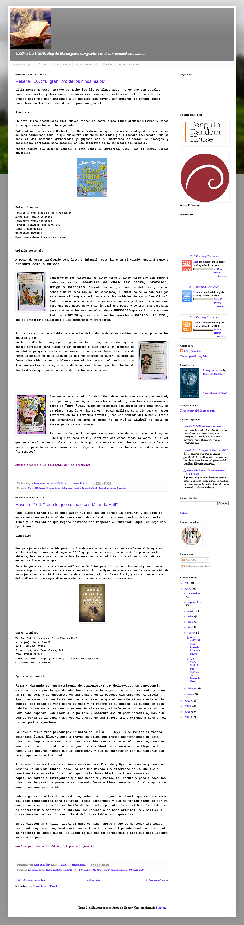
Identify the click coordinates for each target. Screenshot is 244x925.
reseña (87, 870)
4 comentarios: (78, 864)
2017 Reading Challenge (204, 286)
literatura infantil (108, 488)
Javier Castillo (53, 870)
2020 (188, 588)
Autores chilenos (129, 64)
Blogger (160, 907)
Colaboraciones (36, 870)
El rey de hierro (212, 370)
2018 (187, 706)
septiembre (194, 602)
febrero (192, 688)
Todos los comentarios (197, 566)
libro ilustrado (90, 488)
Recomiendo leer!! (87, 64)
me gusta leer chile (72, 870)
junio (190, 621)
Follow (184, 513)
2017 (187, 711)
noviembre (193, 593)
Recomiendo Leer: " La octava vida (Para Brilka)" (204, 472)
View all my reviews (215, 393)
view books (221, 276)
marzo (191, 633)
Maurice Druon (212, 374)
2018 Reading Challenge (204, 256)
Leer (195, 262)
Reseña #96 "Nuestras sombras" (202, 426)
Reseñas (43, 64)
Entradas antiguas (157, 880)
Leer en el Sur (193, 351)
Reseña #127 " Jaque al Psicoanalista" (206, 450)
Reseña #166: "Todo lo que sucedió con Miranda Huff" (66, 504)
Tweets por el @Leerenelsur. (197, 410)
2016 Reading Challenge (204, 317)
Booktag (108, 64)
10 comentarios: (78, 483)
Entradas (189, 560)
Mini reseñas (62, 64)
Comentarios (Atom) (45, 886)
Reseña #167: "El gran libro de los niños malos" (60, 81)
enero (191, 694)
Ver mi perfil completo (193, 356)
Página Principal (22, 64)
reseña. (123, 488)
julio (190, 616)
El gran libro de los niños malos (63, 488)
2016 (187, 717)
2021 (187, 583)
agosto (191, 611)
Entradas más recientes (30, 880)
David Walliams (36, 488)
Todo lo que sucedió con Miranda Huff (122, 870)
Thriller (97, 870)
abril (190, 627)
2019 (187, 700)
